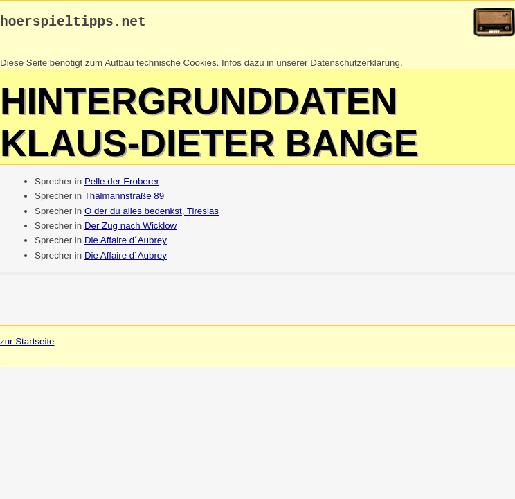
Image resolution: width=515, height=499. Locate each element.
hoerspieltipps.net (73, 24)
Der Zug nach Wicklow (130, 229)
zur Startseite (27, 345)
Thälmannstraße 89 (124, 199)
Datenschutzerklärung (355, 66)
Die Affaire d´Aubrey (125, 243)
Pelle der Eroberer (121, 185)
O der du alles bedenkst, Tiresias (151, 214)
